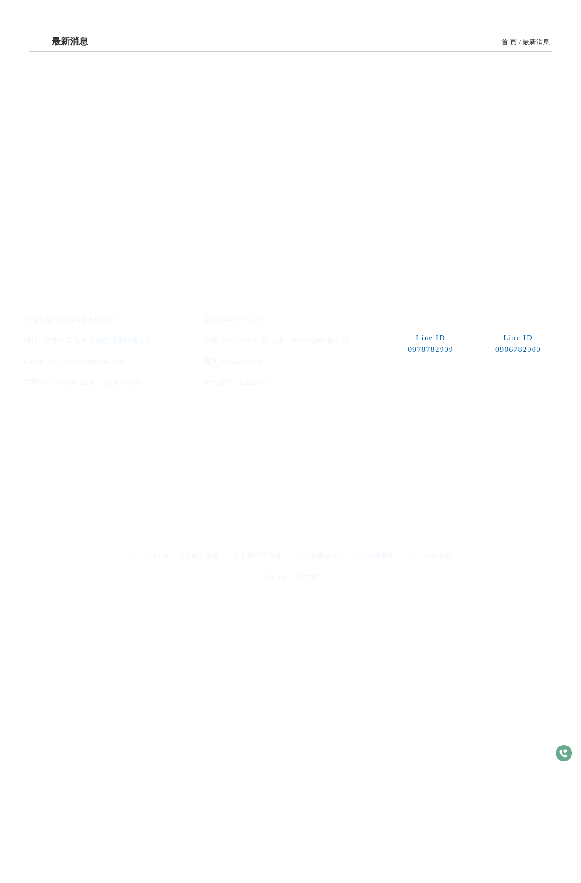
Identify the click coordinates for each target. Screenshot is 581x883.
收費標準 (275, 49)
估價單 (543, 49)
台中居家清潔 (317, 849)
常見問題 (495, 49)
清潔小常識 (437, 49)
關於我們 (169, 49)
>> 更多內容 (106, 463)
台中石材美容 (373, 849)
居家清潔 (279, 406)
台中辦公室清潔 (257, 849)
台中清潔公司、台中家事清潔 (174, 849)
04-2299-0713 (244, 614)
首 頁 (509, 256)
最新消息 (381, 49)
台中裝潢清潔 (430, 849)
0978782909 (241, 634)
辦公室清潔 (106, 406)
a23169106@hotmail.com (87, 655)
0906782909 (307, 634)
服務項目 (222, 49)
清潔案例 (328, 49)
